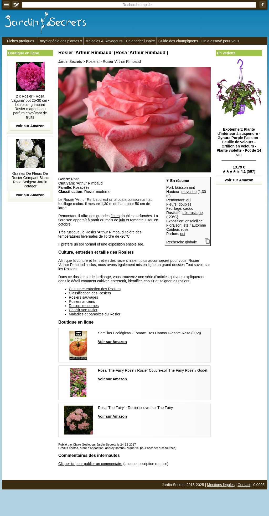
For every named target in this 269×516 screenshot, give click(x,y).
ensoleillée (194, 221)
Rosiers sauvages (83, 297)
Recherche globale (181, 242)
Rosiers (92, 61)
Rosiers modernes (84, 306)
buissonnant (185, 187)
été (185, 225)
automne (199, 225)
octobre (64, 224)
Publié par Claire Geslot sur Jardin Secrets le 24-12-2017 (97, 444)
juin (122, 220)
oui (188, 200)
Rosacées (81, 187)
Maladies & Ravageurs (103, 41)
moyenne (189, 192)
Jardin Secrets (70, 61)
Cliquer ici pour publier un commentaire (90, 464)
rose (184, 229)
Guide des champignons (178, 41)
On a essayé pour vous (220, 41)
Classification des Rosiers (90, 293)
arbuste (120, 199)
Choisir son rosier (83, 310)
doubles (185, 204)
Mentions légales (221, 485)
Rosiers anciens (82, 301)
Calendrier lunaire (140, 41)
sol (81, 244)
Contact (244, 485)
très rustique (192, 213)
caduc (188, 208)
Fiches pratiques (20, 41)
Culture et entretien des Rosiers (95, 289)
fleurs (115, 216)
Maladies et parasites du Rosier (94, 314)
